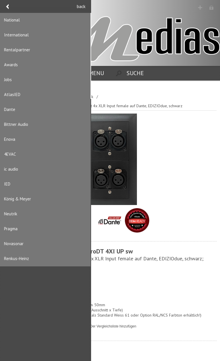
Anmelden (212, 8)
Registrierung (200, 8)
